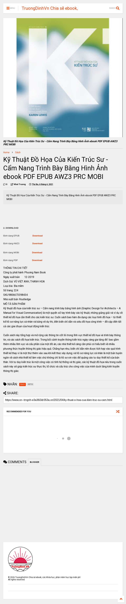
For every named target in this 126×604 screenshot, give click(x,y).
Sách (18, 152)
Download (37, 235)
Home (6, 152)
